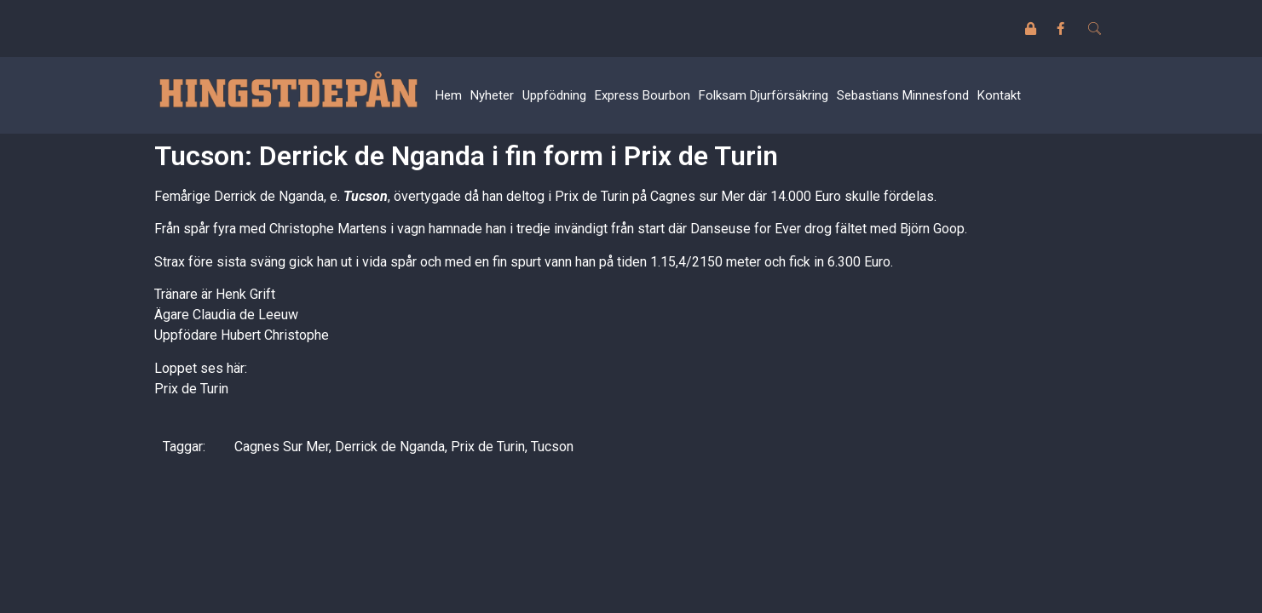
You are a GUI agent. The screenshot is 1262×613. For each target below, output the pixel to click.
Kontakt (999, 95)
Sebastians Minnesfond (903, 95)
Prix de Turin (191, 389)
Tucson (364, 196)
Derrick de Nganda (390, 446)
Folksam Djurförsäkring (763, 95)
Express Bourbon (642, 95)
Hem (448, 95)
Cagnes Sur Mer (281, 446)
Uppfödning (554, 95)
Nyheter (492, 95)
